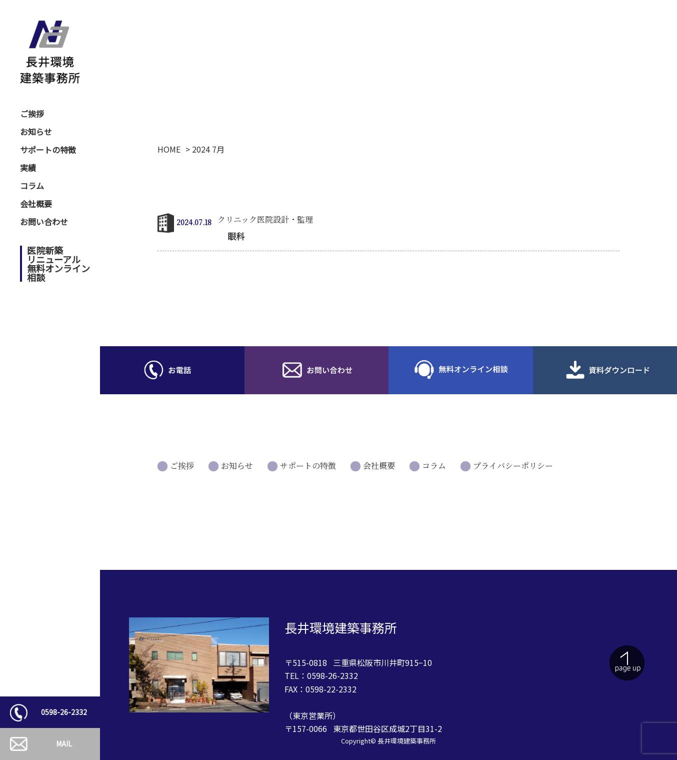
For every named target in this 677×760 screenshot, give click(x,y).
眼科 (236, 236)
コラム (32, 186)
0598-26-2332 (64, 712)
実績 (28, 168)
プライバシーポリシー (513, 465)
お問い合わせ (44, 222)
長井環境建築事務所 (407, 740)
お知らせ (36, 132)
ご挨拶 (32, 114)
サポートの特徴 (48, 150)
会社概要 (36, 204)
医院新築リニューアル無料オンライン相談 (58, 264)
